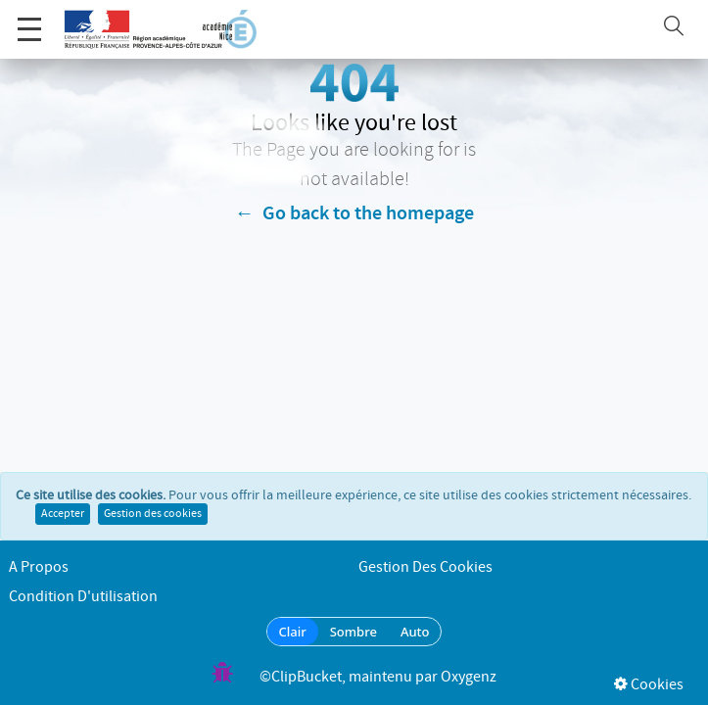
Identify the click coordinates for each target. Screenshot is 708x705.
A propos (39, 567)
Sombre (353, 631)
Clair (293, 631)
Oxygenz (468, 677)
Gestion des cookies (153, 516)
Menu (29, 19)
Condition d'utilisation (83, 597)
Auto (415, 631)
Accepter (62, 516)
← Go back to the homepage (354, 213)
